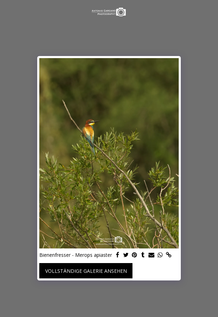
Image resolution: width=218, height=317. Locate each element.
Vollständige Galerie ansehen (86, 271)
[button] (8, 12)
